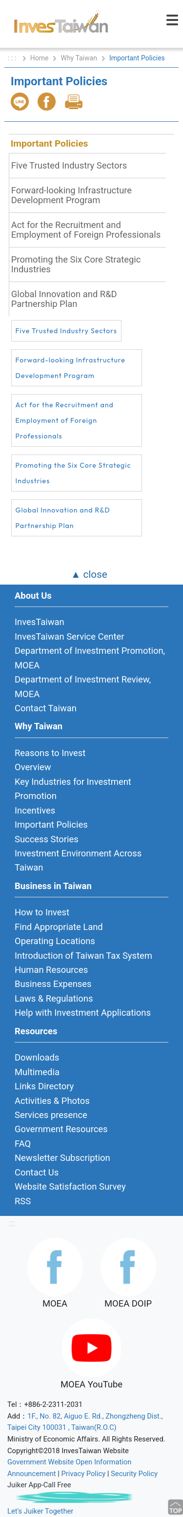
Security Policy (134, 1473)
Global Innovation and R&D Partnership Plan (64, 299)
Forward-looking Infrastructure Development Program (71, 195)
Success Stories (47, 839)
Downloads (37, 1057)
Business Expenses (53, 984)
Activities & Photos (52, 1101)
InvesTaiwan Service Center (69, 636)
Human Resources (51, 970)
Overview (33, 767)
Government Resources (61, 1129)
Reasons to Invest (50, 753)
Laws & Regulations (54, 998)
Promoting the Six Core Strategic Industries (76, 264)
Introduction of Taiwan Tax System (83, 955)
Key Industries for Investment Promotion (73, 789)
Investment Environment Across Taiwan (78, 860)
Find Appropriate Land (59, 927)
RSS (23, 1201)
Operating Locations (55, 941)
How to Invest (42, 912)
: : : (13, 58)
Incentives (35, 810)
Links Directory (44, 1086)
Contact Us (37, 1172)
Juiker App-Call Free (39, 1484)
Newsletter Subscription (62, 1158)
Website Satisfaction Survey (70, 1186)
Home (39, 58)
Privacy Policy (83, 1473)
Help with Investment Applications (83, 1012)
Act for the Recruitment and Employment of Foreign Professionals (86, 230)
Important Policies (49, 143)
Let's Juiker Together (40, 1511)
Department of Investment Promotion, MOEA (90, 657)
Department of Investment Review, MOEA (83, 686)
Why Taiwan (79, 58)
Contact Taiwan (46, 708)
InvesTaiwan (39, 622)
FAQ (23, 1143)
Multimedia (37, 1072)
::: (12, 1223)
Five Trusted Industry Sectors (69, 165)
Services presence (51, 1115)
